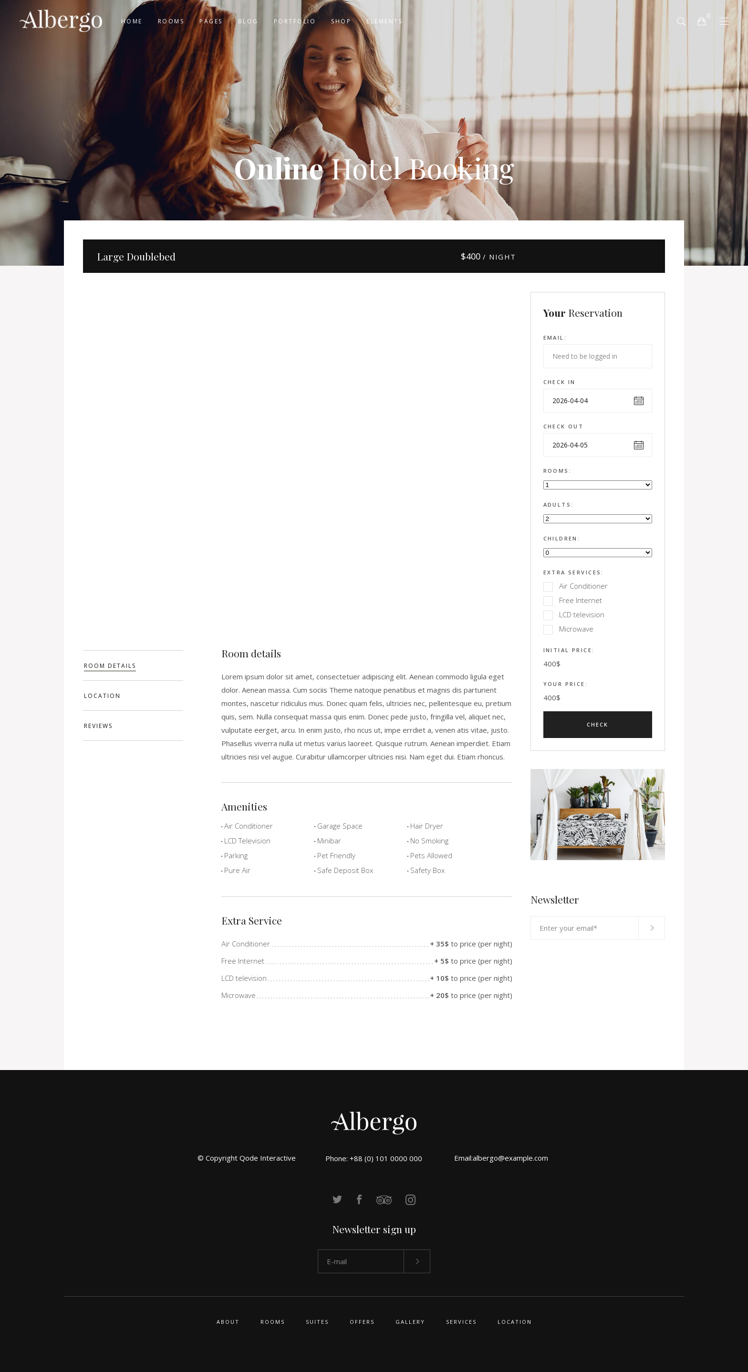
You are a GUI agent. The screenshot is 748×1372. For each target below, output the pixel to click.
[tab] (133, 665)
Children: (562, 538)
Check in (559, 381)
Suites (317, 1321)
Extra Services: (573, 572)
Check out (563, 426)
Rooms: (557, 470)
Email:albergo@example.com (501, 1158)
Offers (362, 1321)
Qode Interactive (267, 1158)
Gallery (410, 1321)
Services (461, 1321)
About (228, 1321)
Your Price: (565, 683)
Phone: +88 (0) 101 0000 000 (373, 1158)
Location (515, 1321)
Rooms (272, 1321)
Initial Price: (569, 650)
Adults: (558, 504)
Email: (555, 337)
